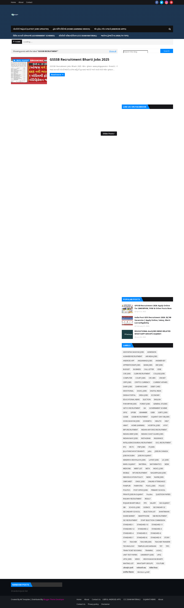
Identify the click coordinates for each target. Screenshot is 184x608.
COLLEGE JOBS (159, 373)
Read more (56, 74)
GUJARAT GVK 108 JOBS (160, 417)
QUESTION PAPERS (163, 494)
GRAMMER (143, 412)
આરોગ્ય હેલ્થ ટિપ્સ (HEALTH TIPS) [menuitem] (114, 35)
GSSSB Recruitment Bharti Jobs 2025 (79, 59)
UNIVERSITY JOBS (147, 555)
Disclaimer (105, 604)
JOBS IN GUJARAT (144, 455)
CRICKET (162, 378)
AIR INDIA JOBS (151, 356)
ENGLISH (157, 399)
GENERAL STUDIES (160, 404)
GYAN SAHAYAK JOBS (131, 421)
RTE (145, 503)
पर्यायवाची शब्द (141, 568)
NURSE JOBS (158, 477)
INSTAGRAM (145, 438)
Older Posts (108, 133)
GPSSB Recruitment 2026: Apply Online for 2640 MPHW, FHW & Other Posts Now (153, 307)
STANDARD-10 (142, 524)
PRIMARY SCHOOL (158, 490)
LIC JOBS (165, 460)
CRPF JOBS (127, 382)
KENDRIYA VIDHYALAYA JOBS (134, 460)
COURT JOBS (140, 378)
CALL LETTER (149, 369)
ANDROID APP (128, 361)
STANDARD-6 (156, 533)
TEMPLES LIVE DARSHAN (147, 546)
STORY (166, 537)
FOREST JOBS (145, 404)
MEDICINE (127, 468)
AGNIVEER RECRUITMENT (132, 356)
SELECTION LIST (149, 511)
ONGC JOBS (140, 481)
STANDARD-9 (156, 537)
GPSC (125, 412)
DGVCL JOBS (142, 391)
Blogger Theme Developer (53, 599)
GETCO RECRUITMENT (131, 408)
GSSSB (125, 417)
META (148, 468)
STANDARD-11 (157, 524)
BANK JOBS (148, 365)
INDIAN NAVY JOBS (130, 438)
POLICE (161, 486)
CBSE (159, 369)
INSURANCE (158, 438)
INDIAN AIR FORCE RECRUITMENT (154, 430)
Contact (29, 2)
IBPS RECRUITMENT (130, 430)
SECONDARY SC (159, 507)
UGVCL (159, 550)
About (21, 2)
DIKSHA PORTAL (129, 395)
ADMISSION (151, 352)
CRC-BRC (152, 378)
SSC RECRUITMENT (130, 520)
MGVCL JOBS (158, 468)
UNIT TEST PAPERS (130, 555)
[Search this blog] (135, 51)
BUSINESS (137, 369)
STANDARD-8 (142, 537)
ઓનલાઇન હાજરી (143, 572)
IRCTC (131, 447)
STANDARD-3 (157, 529)
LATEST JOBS (154, 460)
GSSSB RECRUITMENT (139, 417)
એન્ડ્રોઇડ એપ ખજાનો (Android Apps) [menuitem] (110, 29)
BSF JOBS (159, 365)
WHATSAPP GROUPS (145, 563)
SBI (124, 507)
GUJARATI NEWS (149, 599)
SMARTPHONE (143, 516)
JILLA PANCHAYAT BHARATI (133, 451)
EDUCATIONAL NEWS (131, 399)
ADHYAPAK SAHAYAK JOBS (133, 352)
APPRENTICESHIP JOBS (131, 365)
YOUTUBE (160, 563)
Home (13, 2)
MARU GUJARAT (129, 464)
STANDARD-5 (142, 533)
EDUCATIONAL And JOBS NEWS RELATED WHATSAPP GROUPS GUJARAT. (153, 332)
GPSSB (133, 412)
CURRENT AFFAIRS (160, 382)
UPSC (159, 555)
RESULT (148, 499)
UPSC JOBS (127, 559)
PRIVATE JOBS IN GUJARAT (133, 494)
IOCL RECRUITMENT (163, 442)
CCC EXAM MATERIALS (131, 599)
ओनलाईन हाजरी (128, 568)
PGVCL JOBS (150, 486)
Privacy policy (93, 604)
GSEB (153, 412)
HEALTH (158, 421)
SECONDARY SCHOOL (131, 511)
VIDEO (137, 559)
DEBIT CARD (155, 386)
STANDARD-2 (143, 529)
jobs (149, 451)
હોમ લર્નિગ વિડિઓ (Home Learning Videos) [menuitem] (71, 29)
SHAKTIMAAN (164, 511)
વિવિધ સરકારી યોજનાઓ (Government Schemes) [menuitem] (34, 35)
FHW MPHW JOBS (129, 404)
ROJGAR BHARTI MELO (131, 503)
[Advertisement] (64, 107)
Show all (112, 51)
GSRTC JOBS (162, 412)
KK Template (25, 599)
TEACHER (133, 542)
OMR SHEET (127, 481)
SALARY (153, 503)
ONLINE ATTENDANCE (156, 481)
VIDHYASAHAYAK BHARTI (153, 559)
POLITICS (126, 490)
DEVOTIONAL (128, 391)
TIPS (167, 546)
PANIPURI (127, 486)
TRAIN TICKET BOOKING (132, 550)
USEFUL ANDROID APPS (112, 599)
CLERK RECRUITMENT (142, 373)
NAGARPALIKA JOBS (158, 473)
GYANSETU (147, 421)
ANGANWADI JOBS (145, 361)
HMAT (125, 425)
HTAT (165, 425)
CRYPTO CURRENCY (142, 382)
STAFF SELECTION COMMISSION (153, 520)
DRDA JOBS (143, 395)
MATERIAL (142, 464)
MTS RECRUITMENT (140, 473)
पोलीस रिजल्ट (153, 568)
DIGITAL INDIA (155, 391)
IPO (124, 447)
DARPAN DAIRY (141, 386)
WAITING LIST (128, 563)
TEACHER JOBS (145, 542)
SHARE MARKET (129, 516)
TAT (124, 542)
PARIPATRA (138, 486)
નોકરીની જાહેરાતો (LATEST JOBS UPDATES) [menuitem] (31, 29)
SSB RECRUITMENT (160, 516)
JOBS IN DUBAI (129, 455)
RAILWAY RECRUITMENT (132, 499)
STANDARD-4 (128, 533)
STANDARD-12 (128, 529)
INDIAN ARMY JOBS (130, 434)
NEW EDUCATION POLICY (133, 477)
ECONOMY (155, 395)
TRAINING (149, 550)
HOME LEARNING (138, 425)
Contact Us (96, 599)
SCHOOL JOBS (134, 507)
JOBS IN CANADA (161, 451)
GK (145, 408)
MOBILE (126, 473)
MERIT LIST (138, 468)
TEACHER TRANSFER (162, 542)
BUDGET (126, 369)
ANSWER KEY (160, 361)
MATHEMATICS (155, 464)
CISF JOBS (127, 373)
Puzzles (149, 494)
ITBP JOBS (141, 447)
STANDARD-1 (128, 524)
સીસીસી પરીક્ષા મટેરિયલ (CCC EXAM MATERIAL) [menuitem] (78, 35)
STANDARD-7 (128, 537)
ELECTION (147, 399)
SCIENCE (146, 507)
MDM (167, 464)
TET (161, 546)
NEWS (148, 477)
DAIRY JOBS (127, 386)
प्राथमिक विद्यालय (128, 572)
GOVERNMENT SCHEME (158, 408)
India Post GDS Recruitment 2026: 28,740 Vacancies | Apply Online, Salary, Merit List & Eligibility (153, 320)
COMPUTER (127, 378)
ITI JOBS (151, 447)
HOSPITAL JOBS (154, 425)
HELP (167, 421)
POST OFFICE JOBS (141, 490)
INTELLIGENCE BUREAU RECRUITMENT (137, 442)
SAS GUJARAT (164, 503)
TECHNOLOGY (128, 546)
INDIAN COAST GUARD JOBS (152, 434)
